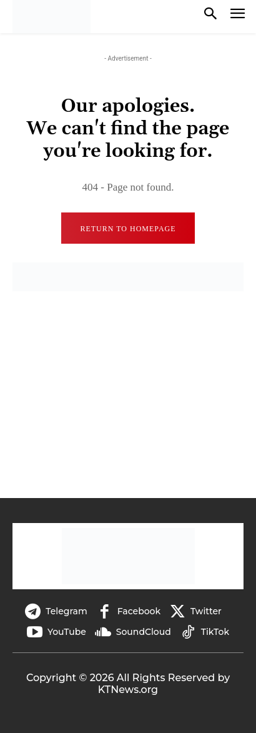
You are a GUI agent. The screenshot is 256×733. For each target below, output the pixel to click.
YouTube (66, 631)
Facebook (138, 611)
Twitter (206, 611)
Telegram (66, 611)
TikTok (215, 631)
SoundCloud (143, 631)
